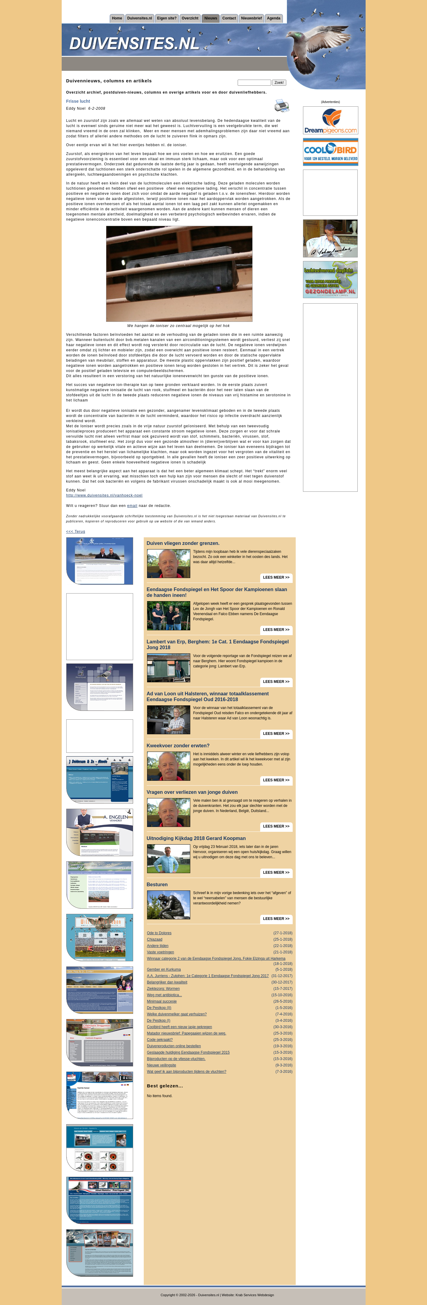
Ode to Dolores (220, 933)
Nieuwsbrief (251, 18)
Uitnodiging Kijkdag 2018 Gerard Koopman (196, 838)
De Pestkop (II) (220, 1008)
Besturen (157, 884)
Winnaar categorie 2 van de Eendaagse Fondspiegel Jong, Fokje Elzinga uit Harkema (220, 959)
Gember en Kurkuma (220, 969)
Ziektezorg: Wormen (220, 988)
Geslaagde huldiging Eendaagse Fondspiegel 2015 (220, 1052)
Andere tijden (220, 946)
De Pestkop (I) (220, 1020)
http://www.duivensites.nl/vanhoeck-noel (104, 495)
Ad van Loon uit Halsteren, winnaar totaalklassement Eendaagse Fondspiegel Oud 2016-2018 (208, 696)
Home (117, 18)
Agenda (273, 18)
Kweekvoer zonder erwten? (178, 745)
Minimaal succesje (220, 1001)
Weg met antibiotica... (220, 995)
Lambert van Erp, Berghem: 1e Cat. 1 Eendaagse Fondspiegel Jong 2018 (218, 644)
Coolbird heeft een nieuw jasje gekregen (220, 1027)
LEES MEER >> (276, 577)
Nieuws (211, 18)
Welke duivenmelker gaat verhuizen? (220, 1014)
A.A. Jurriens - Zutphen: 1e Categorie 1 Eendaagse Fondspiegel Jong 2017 (220, 976)
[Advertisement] (99, 626)
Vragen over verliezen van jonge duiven (192, 792)
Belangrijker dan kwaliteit (220, 982)
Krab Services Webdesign (255, 1295)
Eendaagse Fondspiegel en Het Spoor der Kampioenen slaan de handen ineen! (217, 592)
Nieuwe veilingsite (220, 1065)
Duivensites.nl (139, 18)
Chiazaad (220, 939)
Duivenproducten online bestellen (220, 1046)
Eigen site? (167, 18)
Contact (229, 18)
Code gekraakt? (220, 1039)
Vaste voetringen (220, 952)
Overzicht (190, 18)
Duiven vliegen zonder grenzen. (183, 543)
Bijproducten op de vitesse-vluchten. (220, 1059)
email (132, 506)
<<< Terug (75, 531)
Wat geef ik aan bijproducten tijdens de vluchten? (220, 1071)
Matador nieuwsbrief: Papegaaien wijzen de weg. (220, 1033)
